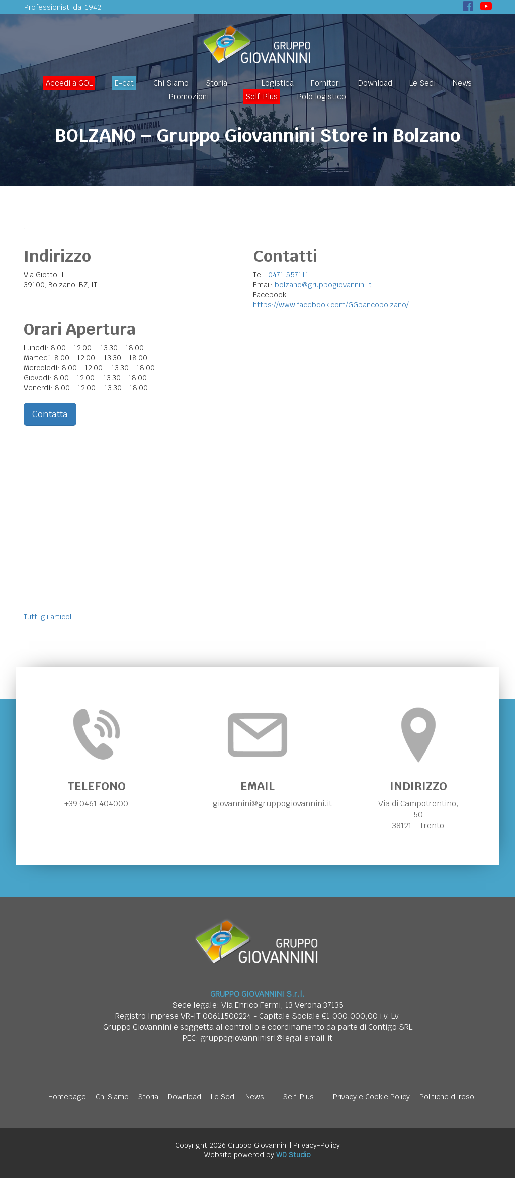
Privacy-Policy (316, 1145)
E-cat (124, 83)
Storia (216, 83)
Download (375, 83)
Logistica (278, 83)
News (462, 83)
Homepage (67, 1096)
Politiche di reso (446, 1096)
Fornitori (326, 83)
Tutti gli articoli (48, 616)
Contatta (50, 414)
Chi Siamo (171, 83)
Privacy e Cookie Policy (371, 1096)
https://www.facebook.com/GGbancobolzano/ (331, 304)
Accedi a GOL (69, 83)
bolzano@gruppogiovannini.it (323, 284)
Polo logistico (321, 96)
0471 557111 (288, 274)
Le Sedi (422, 83)
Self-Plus (261, 96)
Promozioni (189, 96)
